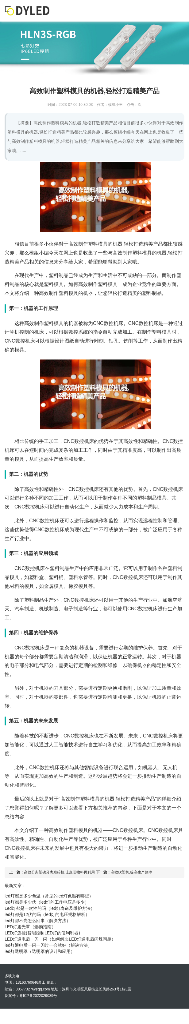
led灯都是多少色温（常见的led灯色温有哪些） (49, 895)
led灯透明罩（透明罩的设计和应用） (40, 951)
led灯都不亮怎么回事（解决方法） (38, 920)
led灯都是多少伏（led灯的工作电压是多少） (47, 902)
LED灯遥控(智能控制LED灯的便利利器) (42, 932)
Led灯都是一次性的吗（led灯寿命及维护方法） (50, 908)
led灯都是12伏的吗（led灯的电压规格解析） (47, 914)
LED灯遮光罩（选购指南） (30, 926)
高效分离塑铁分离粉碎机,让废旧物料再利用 (59, 872)
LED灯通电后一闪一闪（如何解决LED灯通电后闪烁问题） (60, 939)
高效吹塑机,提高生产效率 (131, 872)
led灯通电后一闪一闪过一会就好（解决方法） (48, 945)
